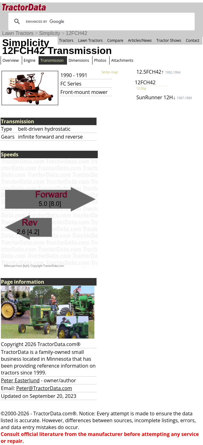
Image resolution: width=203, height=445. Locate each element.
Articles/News (140, 40)
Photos (100, 60)
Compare (115, 40)
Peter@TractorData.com (44, 388)
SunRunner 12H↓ (164, 97)
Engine (29, 60)
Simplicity (49, 33)
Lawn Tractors (17, 33)
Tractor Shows (168, 40)
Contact (192, 40)
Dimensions (78, 60)
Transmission (52, 60)
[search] (100, 21)
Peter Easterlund (20, 380)
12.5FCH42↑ (158, 71)
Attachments (122, 60)
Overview (10, 60)
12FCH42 (76, 33)
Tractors (66, 40)
